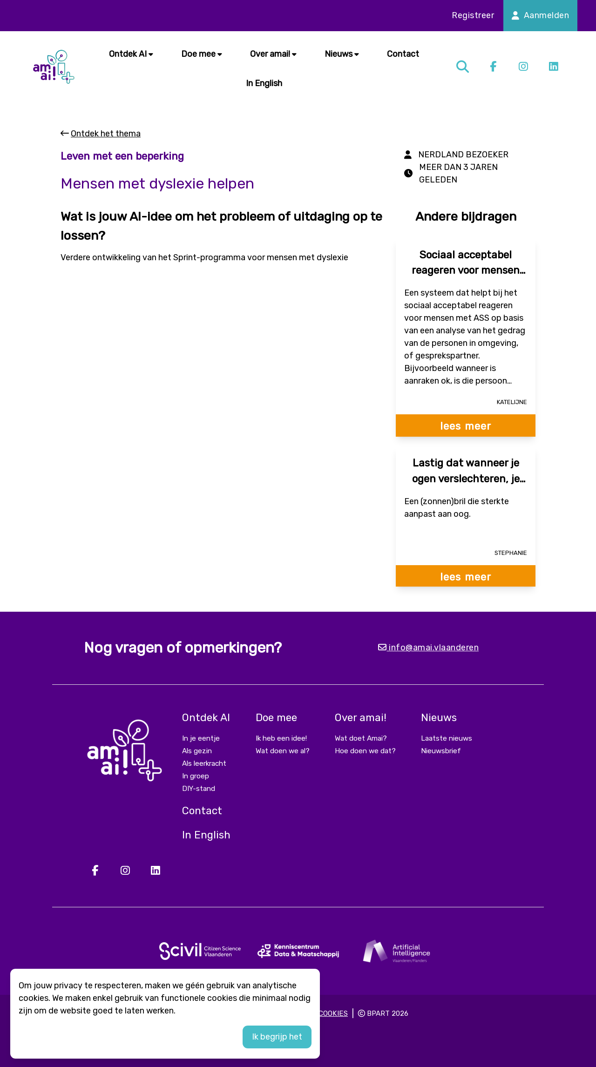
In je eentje (201, 738)
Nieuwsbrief (441, 751)
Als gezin (197, 751)
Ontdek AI (131, 54)
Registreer (473, 15)
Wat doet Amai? (361, 738)
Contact (403, 54)
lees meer (465, 426)
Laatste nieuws (446, 738)
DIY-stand (198, 788)
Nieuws (342, 54)
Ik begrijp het (277, 1037)
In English (264, 83)
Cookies (333, 1013)
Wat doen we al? (283, 751)
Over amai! (273, 54)
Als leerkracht (204, 763)
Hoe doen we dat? (365, 751)
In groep (195, 776)
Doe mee (201, 54)
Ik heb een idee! (281, 738)
